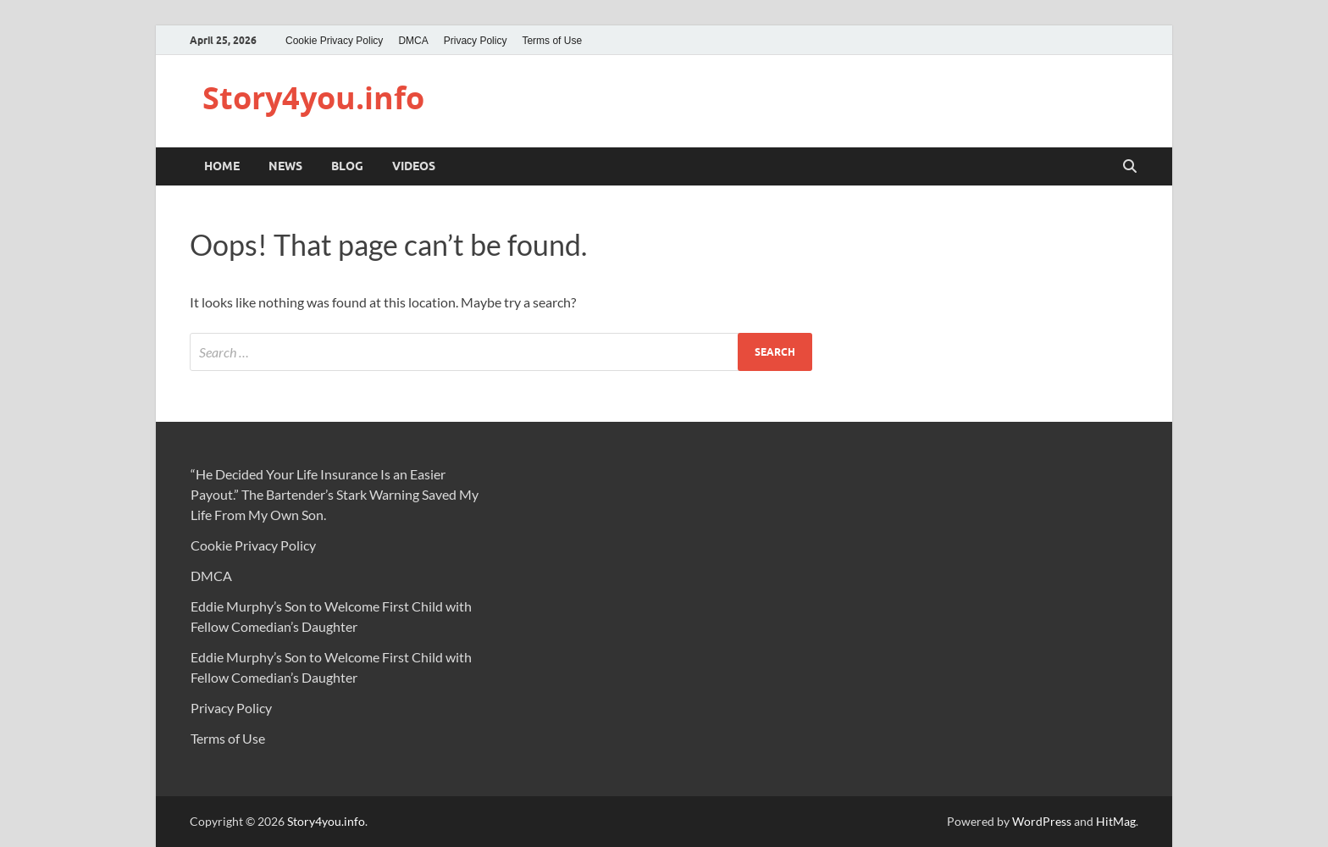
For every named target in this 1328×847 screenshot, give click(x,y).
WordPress (1041, 821)
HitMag (1116, 821)
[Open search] (1130, 166)
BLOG (347, 166)
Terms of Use (552, 41)
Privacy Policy (475, 41)
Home (222, 166)
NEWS (285, 166)
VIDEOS (413, 166)
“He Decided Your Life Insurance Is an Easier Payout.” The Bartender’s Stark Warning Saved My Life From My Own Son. (335, 494)
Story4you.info (313, 98)
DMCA (413, 41)
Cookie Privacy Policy (334, 41)
